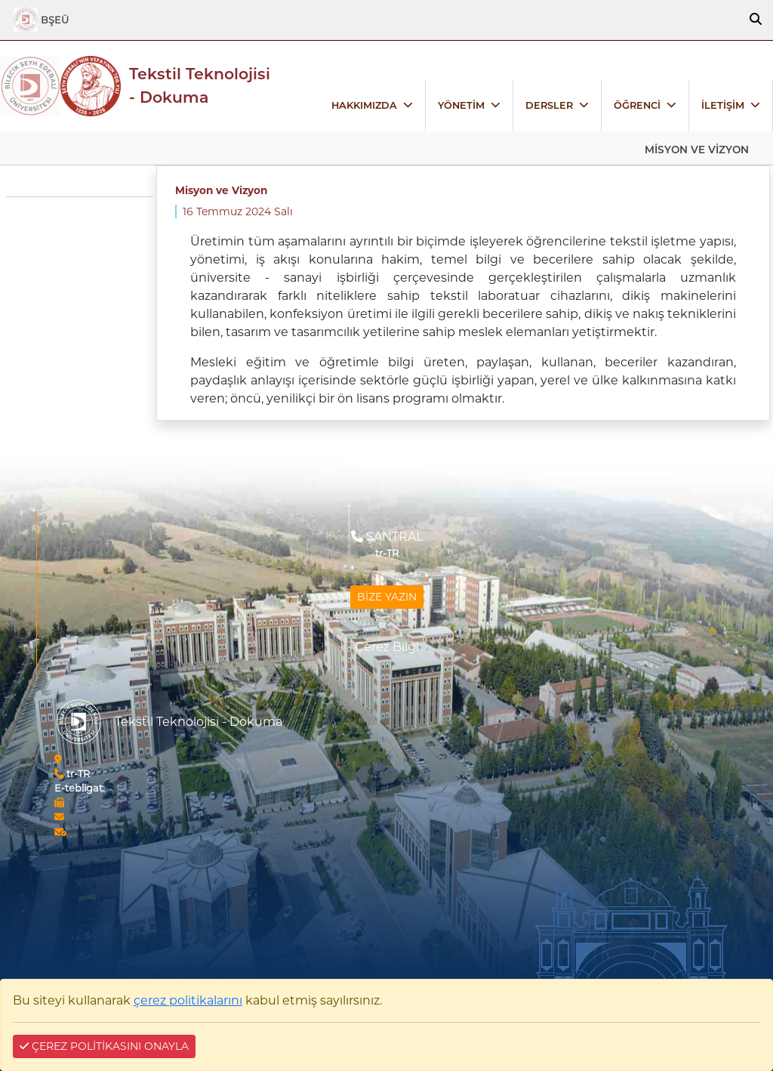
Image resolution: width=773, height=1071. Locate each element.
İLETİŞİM (722, 105)
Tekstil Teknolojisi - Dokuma (199, 85)
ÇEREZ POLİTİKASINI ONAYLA (104, 1046)
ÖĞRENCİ (637, 105)
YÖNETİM (461, 105)
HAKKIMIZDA (364, 105)
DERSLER (549, 105)
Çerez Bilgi (387, 647)
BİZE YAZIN (387, 596)
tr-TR (72, 773)
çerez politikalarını (188, 1000)
